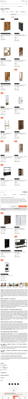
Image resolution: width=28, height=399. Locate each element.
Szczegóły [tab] (14, 194)
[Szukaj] (26, 4)
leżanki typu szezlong (21, 329)
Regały (12, 6)
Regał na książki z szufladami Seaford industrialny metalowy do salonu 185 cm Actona (7, 109)
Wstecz (2, 6)
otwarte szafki (24, 305)
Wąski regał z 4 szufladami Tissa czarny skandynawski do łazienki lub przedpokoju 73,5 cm (20, 35)
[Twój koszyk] (24, 1)
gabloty (5, 306)
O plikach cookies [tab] (23, 194)
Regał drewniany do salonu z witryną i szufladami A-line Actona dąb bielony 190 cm (20, 157)
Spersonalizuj (13, 206)
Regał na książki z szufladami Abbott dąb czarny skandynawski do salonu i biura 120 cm (6, 85)
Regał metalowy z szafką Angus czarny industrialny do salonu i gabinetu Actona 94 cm (7, 180)
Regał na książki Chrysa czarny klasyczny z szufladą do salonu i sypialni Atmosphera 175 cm (7, 252)
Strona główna (5, 6)
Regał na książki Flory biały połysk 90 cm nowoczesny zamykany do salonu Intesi (19, 109)
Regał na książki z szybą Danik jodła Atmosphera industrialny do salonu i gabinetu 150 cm (20, 133)
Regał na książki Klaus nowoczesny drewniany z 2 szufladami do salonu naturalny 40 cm (20, 85)
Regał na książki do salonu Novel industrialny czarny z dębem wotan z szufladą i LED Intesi (20, 180)
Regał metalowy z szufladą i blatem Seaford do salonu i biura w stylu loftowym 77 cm (6, 133)
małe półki (20, 305)
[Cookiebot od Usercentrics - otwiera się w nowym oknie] (23, 192)
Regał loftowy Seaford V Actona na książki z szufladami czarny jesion (19, 252)
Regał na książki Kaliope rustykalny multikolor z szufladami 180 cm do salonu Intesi (20, 60)
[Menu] (14, 398)
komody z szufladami (19, 316)
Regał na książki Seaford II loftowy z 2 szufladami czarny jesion (7, 276)
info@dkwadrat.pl (5, 369)
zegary (16, 329)
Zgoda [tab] (5, 194)
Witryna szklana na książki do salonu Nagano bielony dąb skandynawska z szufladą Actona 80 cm (7, 157)
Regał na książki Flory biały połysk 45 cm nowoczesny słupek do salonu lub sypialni (19, 229)
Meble (9, 6)
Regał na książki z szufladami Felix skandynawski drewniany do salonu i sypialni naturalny (7, 35)
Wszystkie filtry (14, 14)
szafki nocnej (15, 316)
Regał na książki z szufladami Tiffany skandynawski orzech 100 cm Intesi (7, 229)
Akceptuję (22, 206)
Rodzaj (16, 6)
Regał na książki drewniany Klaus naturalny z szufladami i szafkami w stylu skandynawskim (6, 60)
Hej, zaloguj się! (21, 1)
